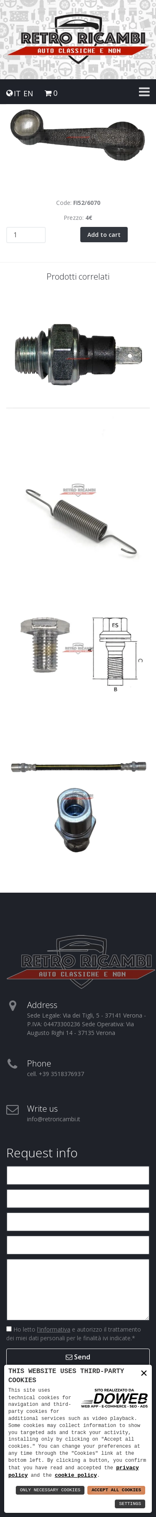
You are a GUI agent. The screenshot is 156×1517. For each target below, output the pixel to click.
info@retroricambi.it (53, 1119)
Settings (130, 1504)
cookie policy (76, 1475)
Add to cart (104, 235)
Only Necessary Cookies (50, 1490)
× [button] (144, 1373)
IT (17, 93)
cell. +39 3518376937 (55, 1074)
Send (78, 1356)
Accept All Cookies (116, 1490)
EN (28, 93)
